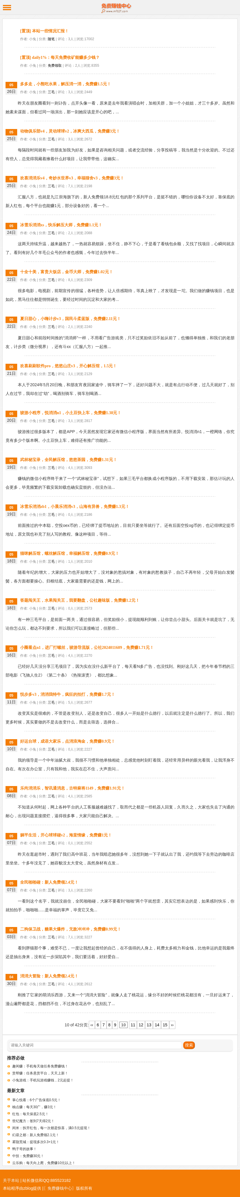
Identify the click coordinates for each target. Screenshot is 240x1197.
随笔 (51, 39)
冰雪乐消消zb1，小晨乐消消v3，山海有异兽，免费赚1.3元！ (74, 506)
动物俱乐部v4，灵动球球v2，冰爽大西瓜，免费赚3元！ (70, 131)
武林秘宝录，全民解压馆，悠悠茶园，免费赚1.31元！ (68, 460)
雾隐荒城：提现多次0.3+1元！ (35, 1142)
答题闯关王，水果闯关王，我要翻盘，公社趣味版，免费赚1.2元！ (80, 600)
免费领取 (55, 65)
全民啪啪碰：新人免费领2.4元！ (49, 882)
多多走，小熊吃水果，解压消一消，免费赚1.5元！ (65, 84)
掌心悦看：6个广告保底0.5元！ (36, 1100)
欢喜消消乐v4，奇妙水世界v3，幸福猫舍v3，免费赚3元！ (72, 178)
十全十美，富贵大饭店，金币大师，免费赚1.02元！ (66, 272)
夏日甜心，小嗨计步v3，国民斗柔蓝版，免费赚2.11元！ (70, 319)
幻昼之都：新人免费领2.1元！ (35, 1135)
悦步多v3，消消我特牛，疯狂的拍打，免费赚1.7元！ (67, 694)
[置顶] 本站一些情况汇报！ (44, 31)
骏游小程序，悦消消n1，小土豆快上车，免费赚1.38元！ (70, 413)
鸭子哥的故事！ (24, 1149)
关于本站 (11, 1180)
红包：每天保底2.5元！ (30, 1114)
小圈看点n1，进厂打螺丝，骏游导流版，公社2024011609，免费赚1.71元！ (87, 647)
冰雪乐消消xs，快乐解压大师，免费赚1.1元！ (61, 225)
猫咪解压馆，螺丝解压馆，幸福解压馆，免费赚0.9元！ (69, 553)
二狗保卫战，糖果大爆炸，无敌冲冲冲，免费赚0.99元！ (70, 929)
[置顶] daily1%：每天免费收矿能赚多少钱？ (60, 57)
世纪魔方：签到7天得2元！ (33, 1121)
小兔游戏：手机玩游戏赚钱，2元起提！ (43, 1080)
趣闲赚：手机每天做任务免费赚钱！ (40, 1066)
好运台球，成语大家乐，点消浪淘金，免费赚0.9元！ (67, 741)
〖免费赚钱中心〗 (59, 1188)
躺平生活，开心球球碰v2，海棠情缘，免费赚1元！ (66, 835)
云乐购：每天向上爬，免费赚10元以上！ (43, 1163)
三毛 (51, 92)
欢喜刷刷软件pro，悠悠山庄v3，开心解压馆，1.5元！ (68, 366)
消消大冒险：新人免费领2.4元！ (49, 976)
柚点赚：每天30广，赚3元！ (34, 1107)
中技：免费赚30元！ (28, 1156)
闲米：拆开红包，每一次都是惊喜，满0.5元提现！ (51, 1128)
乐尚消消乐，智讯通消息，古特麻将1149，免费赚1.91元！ (72, 788)
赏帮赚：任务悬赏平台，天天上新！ (40, 1073)
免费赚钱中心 (120, 7)
